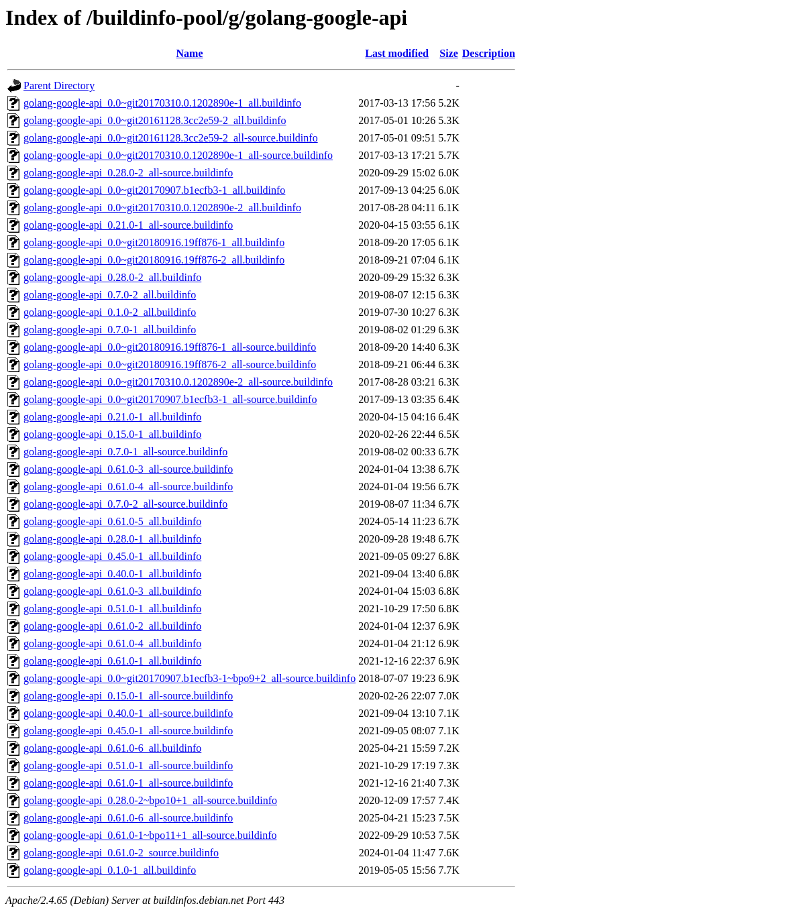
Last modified (397, 53)
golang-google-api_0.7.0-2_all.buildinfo (109, 294)
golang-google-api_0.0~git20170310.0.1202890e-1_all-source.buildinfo (178, 155)
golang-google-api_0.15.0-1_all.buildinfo (112, 434)
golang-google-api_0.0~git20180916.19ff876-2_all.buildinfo (153, 260)
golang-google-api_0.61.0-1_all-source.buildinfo (128, 783)
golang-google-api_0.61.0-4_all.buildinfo (112, 643)
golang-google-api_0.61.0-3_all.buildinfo (112, 591)
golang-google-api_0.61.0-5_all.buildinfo (112, 521)
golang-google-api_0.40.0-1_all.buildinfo (112, 573)
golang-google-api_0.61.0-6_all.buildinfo (112, 748)
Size (448, 53)
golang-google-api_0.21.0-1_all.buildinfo (112, 416)
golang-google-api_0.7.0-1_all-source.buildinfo (125, 451)
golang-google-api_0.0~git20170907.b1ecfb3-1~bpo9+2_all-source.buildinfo (189, 678)
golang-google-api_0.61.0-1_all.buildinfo (112, 661)
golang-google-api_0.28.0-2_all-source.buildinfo (128, 172)
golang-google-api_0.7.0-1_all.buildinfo (109, 329)
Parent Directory (59, 85)
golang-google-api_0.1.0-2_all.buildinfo (109, 312)
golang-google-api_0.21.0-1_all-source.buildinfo (128, 225)
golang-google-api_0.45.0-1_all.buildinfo (112, 556)
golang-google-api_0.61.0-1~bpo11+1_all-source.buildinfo (149, 835)
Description (488, 53)
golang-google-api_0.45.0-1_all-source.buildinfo (128, 730)
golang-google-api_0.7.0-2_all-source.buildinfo (125, 504)
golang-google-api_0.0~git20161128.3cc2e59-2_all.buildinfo (154, 120)
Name (189, 53)
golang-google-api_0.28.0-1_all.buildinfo (112, 539)
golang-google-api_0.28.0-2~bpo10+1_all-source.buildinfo (150, 800)
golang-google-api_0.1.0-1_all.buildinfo (109, 870)
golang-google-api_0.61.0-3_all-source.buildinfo (128, 469)
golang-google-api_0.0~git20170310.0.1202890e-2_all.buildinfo (162, 207)
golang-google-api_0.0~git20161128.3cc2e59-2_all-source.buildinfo (170, 138)
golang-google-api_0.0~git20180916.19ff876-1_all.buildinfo (153, 242)
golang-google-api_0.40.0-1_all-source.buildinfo (128, 713)
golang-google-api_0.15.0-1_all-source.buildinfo (128, 695)
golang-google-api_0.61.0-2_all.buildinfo (112, 626)
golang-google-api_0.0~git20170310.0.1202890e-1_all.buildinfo (162, 103)
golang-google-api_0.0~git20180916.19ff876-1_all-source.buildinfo (169, 347)
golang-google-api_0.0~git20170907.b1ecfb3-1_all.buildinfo (154, 190)
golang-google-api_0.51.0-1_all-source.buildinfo (128, 765)
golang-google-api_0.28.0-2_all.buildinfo (112, 277)
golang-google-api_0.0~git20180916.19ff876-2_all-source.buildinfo (169, 364)
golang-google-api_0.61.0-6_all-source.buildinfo (128, 817)
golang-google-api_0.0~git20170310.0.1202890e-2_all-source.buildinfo (178, 382)
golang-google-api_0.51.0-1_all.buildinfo (112, 608)
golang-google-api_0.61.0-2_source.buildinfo (121, 852)
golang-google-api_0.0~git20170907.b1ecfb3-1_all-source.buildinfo (170, 399)
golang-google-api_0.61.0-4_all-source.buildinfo (128, 486)
